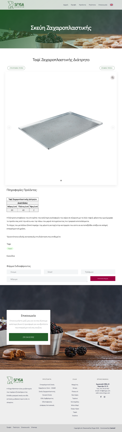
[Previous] (9, 127)
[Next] (113, 127)
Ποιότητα (16, 427)
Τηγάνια (75, 398)
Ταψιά (75, 412)
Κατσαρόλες (75, 402)
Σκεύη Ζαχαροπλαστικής (47, 391)
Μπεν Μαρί (75, 405)
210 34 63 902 (104, 388)
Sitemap (34, 427)
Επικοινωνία (25, 427)
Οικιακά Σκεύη (47, 395)
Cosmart (112, 428)
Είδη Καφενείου (47, 402)
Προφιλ (9, 427)
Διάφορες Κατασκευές (47, 405)
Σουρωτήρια (75, 409)
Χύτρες (75, 388)
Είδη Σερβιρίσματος (47, 398)
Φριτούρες (74, 395)
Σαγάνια (75, 416)
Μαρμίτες (75, 385)
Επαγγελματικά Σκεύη (47, 385)
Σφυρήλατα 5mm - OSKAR (47, 388)
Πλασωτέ (75, 391)
